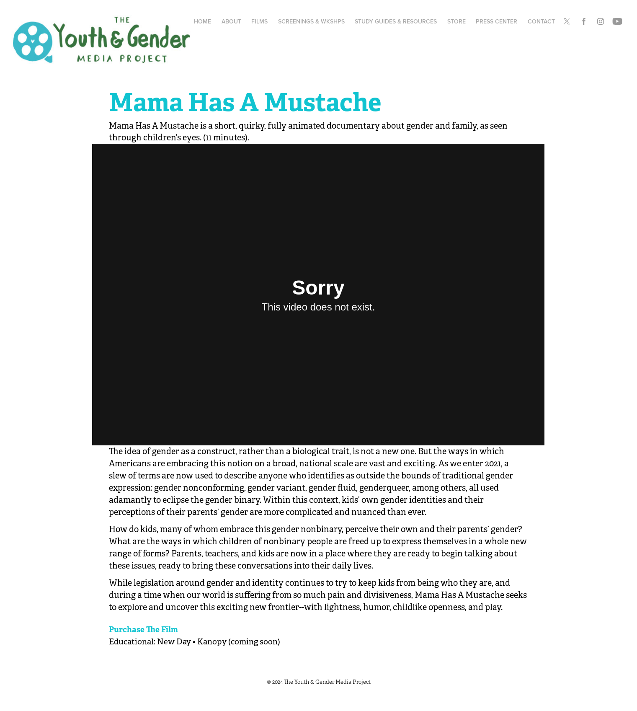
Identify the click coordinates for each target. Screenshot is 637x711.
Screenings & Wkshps (311, 21)
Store (456, 21)
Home (202, 21)
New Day (174, 642)
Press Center (496, 21)
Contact (541, 21)
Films (259, 21)
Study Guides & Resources (396, 21)
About (231, 21)
